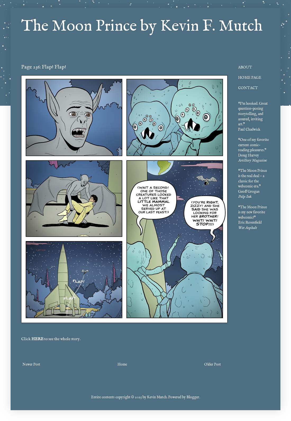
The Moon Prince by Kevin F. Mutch (141, 26)
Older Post (212, 364)
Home (122, 364)
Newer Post (31, 364)
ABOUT (245, 67)
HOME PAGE (249, 77)
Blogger (193, 397)
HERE (37, 339)
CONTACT (248, 88)
